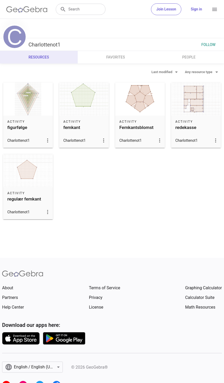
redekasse (185, 127)
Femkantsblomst (136, 127)
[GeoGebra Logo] (26, 9)
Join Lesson (166, 9)
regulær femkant (24, 199)
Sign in (196, 9)
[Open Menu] (214, 9)
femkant (71, 127)
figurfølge (17, 127)
